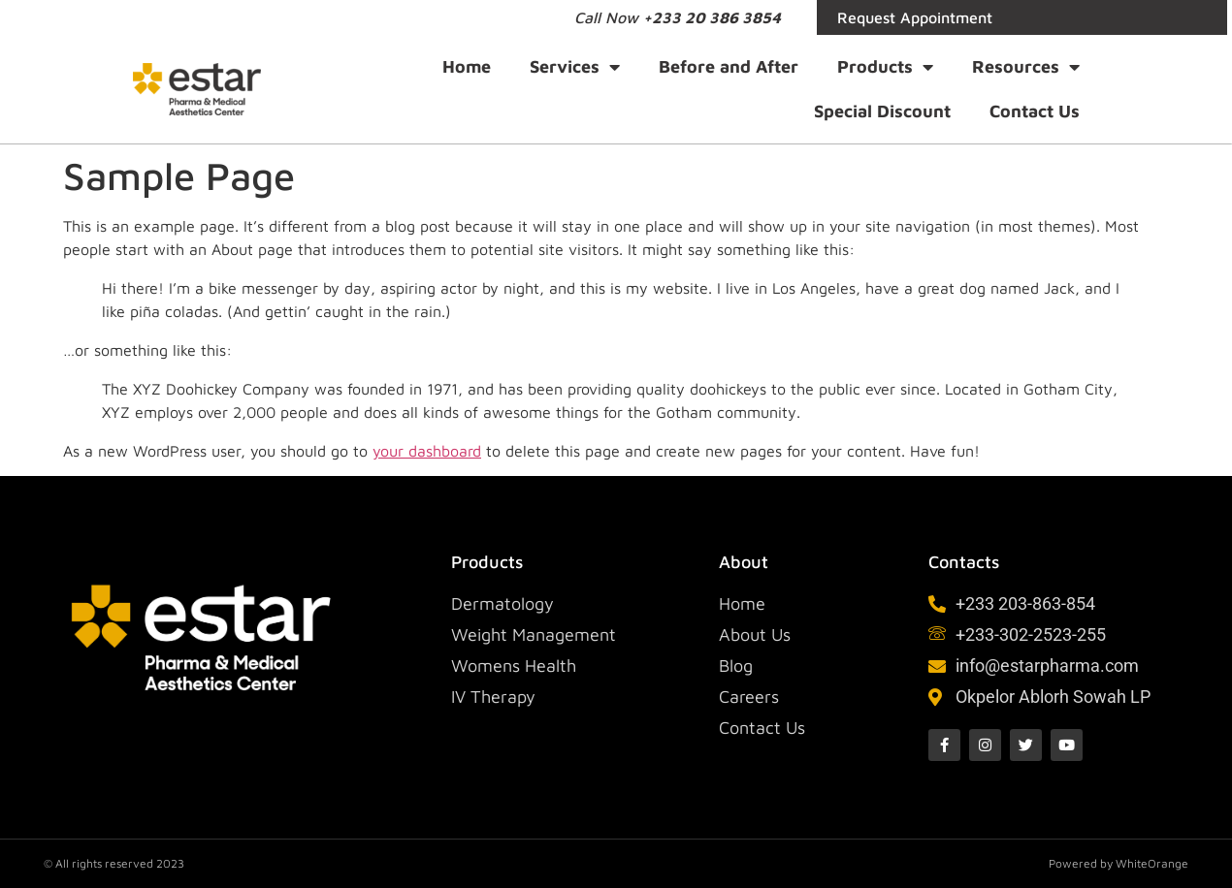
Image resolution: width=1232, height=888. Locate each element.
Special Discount (882, 111)
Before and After (728, 66)
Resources (1026, 66)
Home (466, 66)
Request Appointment (914, 17)
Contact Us (1034, 111)
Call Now (677, 17)
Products (885, 66)
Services (575, 66)
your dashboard (427, 451)
